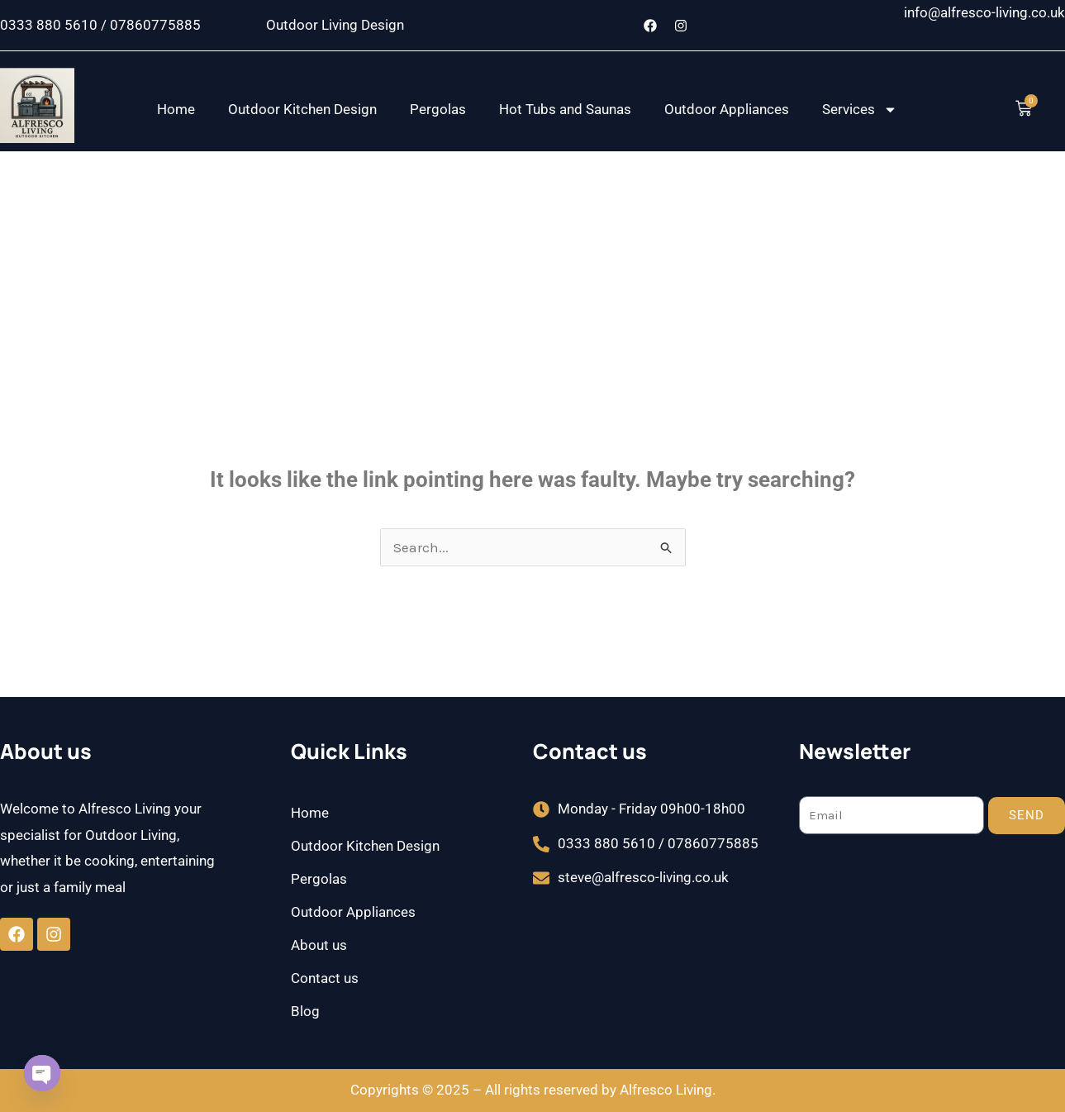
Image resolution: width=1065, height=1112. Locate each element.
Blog (305, 1011)
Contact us (325, 978)
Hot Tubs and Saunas (565, 109)
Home (176, 109)
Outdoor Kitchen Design (302, 109)
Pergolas (438, 109)
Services (859, 109)
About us (319, 945)
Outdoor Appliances (726, 109)
